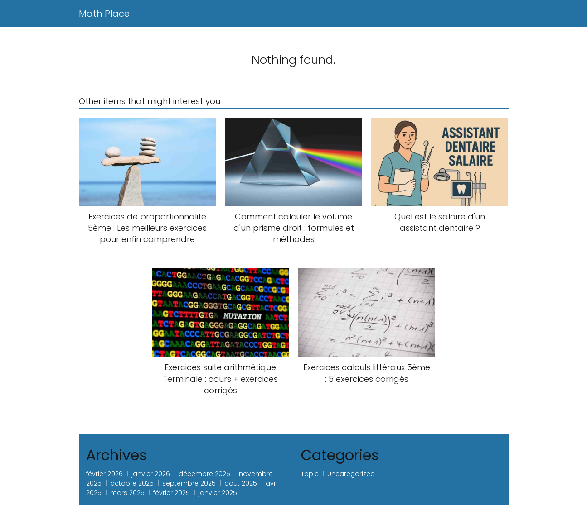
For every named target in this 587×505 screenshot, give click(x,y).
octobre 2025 (132, 483)
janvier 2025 (218, 492)
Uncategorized (351, 473)
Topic (310, 473)
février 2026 (104, 473)
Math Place (104, 13)
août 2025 (240, 483)
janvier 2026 (150, 473)
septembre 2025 (189, 483)
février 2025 (171, 492)
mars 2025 (127, 492)
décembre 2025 (204, 473)
